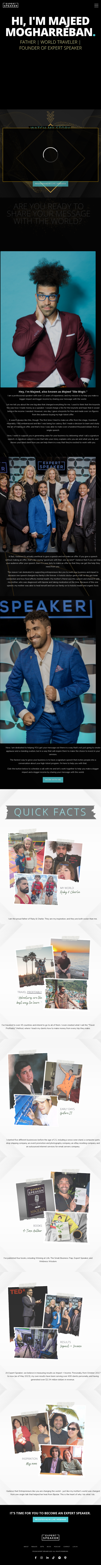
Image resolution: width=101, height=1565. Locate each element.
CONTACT (66, 1547)
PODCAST (57, 1547)
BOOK (49, 1547)
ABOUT (26, 1547)
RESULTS (34, 1547)
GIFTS (42, 1547)
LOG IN (75, 1547)
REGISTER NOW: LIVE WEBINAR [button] (50, 1519)
